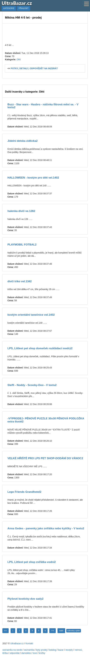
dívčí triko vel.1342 (20, 281)
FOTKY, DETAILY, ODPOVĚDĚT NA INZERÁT (34, 68)
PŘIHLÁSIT (24, 8)
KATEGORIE (8, 8)
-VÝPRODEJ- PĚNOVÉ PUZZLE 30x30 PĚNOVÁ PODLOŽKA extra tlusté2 (46, 420)
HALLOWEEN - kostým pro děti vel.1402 (33, 177)
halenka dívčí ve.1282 (21, 211)
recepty (69, 650)
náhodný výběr (73, 631)
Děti (19, 59)
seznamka (29, 650)
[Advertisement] (45, 33)
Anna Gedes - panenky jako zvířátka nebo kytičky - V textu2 (46, 528)
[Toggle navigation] (85, 3)
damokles (26, 653)
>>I (52, 631)
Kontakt (29, 643)
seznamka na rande (12, 650)
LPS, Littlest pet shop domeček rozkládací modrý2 (40, 348)
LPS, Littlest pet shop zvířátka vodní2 (32, 562)
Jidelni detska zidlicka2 (23, 140)
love (35, 653)
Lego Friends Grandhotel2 (24, 491)
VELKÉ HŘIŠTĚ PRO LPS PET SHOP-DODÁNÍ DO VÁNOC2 (45, 458)
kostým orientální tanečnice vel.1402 (31, 314)
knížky (42, 653)
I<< (5, 631)
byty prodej (41, 650)
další (61, 631)
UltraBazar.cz (17, 643)
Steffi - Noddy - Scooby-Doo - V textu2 (32, 385)
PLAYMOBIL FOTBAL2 (22, 244)
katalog (52, 650)
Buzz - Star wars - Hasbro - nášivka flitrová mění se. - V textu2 (43, 106)
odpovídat (15, 653)
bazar (61, 650)
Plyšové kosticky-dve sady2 (26, 598)
